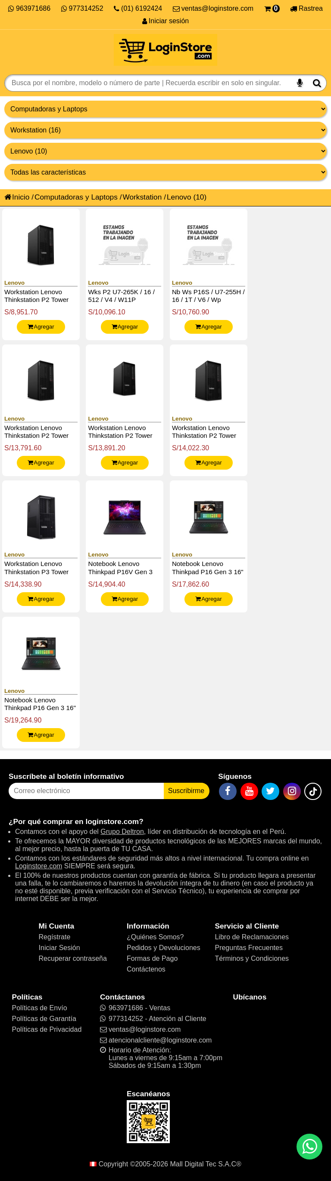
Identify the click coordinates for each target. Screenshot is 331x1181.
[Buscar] (317, 83)
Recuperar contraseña (73, 958)
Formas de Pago (152, 958)
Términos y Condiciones (252, 958)
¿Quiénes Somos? (155, 937)
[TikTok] (313, 791)
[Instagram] (292, 791)
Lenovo (179, 197)
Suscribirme (186, 790)
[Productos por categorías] (165, 130)
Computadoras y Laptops (76, 197)
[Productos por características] (165, 172)
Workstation (142, 197)
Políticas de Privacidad (46, 1029)
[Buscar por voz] (300, 83)
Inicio (16, 197)
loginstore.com (112, 821)
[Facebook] (228, 791)
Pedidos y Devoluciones (163, 947)
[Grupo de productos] (165, 109)
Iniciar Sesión (59, 947)
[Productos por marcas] (165, 151)
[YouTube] (249, 791)
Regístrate (55, 937)
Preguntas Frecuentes (248, 947)
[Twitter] (270, 791)
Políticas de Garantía (44, 1018)
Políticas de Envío (39, 1008)
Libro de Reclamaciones (252, 937)
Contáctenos (146, 969)
